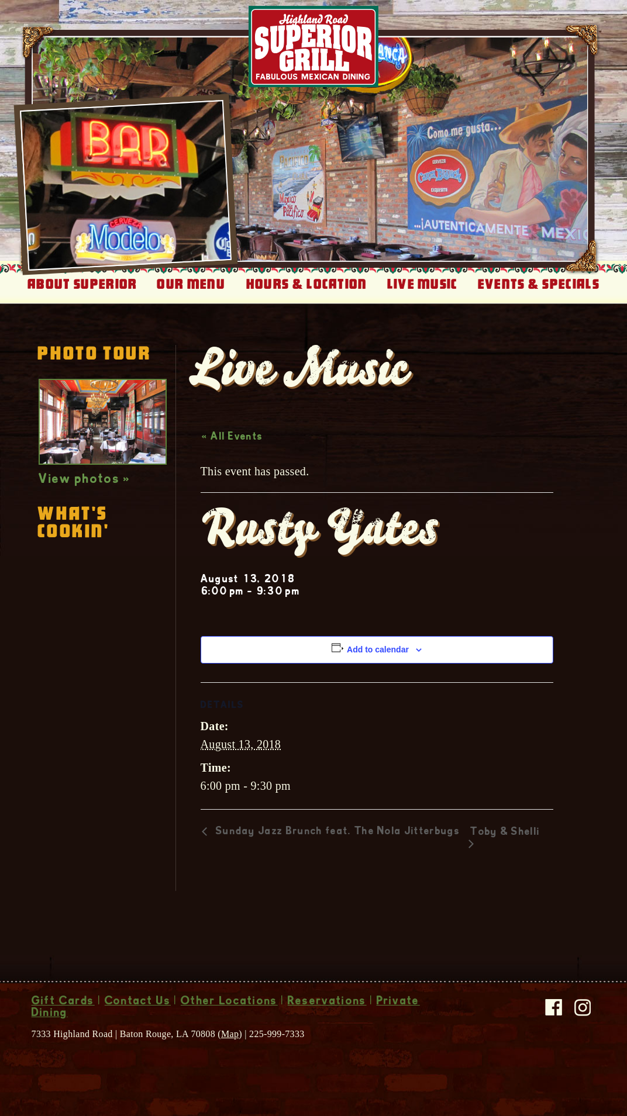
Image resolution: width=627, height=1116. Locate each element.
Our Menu (191, 284)
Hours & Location (306, 284)
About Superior (82, 284)
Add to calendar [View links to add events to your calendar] (378, 649)
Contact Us (138, 1002)
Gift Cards (63, 1002)
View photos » (84, 480)
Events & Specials (539, 284)
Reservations (327, 1002)
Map (230, 1034)
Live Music (422, 284)
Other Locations (229, 1002)
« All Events (232, 437)
